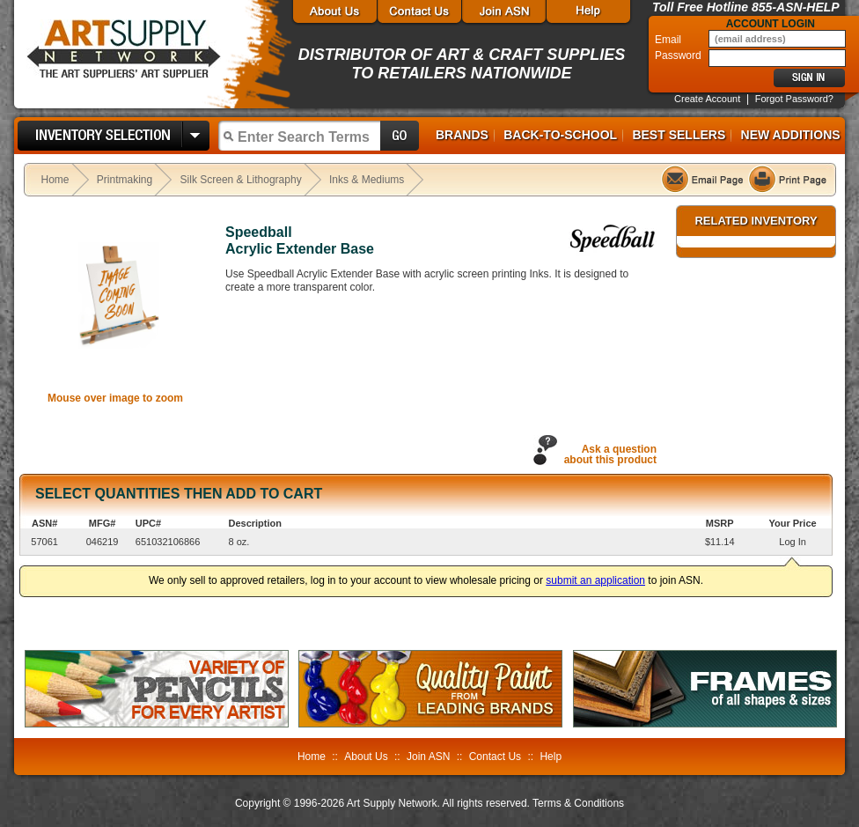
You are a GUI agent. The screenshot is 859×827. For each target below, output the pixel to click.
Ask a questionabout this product (610, 454)
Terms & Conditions (578, 803)
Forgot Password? (794, 98)
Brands (462, 135)
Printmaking (124, 180)
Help (551, 756)
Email (669, 39)
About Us (365, 756)
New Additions (791, 135)
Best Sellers (678, 135)
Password (679, 55)
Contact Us (495, 756)
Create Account (707, 98)
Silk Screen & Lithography (241, 180)
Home (55, 180)
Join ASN (428, 756)
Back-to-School (560, 135)
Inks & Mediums (366, 180)
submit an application (595, 580)
